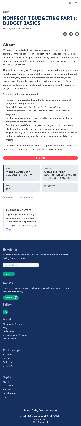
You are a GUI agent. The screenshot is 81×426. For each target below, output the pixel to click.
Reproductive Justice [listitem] (12, 396)
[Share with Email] (77, 34)
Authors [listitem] (6, 358)
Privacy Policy (40, 419)
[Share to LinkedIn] (65, 34)
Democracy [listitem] (8, 385)
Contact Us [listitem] (8, 365)
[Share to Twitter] (71, 34)
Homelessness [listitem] (9, 393)
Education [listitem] (7, 389)
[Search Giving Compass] (70, 3)
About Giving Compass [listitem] (13, 323)
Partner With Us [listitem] (10, 362)
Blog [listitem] (5, 327)
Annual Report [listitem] (9, 338)
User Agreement (40, 422)
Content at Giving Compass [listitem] (15, 334)
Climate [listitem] (6, 382)
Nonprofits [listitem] (7, 354)
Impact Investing (25, 197)
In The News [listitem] (8, 331)
